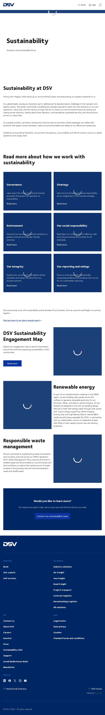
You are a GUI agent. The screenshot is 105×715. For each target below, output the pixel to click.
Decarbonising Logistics (65, 601)
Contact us (8, 620)
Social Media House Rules (15, 661)
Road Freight (59, 584)
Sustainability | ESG (12, 649)
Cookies (57, 632)
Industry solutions (62, 566)
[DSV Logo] (8, 5)
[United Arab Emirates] (15, 688)
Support (7, 655)
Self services (9, 578)
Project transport (62, 590)
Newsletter (9, 667)
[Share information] (94, 693)
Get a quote (9, 572)
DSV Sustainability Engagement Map (24, 336)
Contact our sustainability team (52, 516)
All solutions (59, 607)
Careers (7, 632)
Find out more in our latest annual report (21, 320)
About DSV (8, 626)
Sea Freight (59, 578)
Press (6, 644)
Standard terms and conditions (68, 638)
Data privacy (59, 626)
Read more (12, 203)
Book (5, 566)
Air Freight (58, 572)
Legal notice (59, 620)
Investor (7, 638)
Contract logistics (62, 595)
